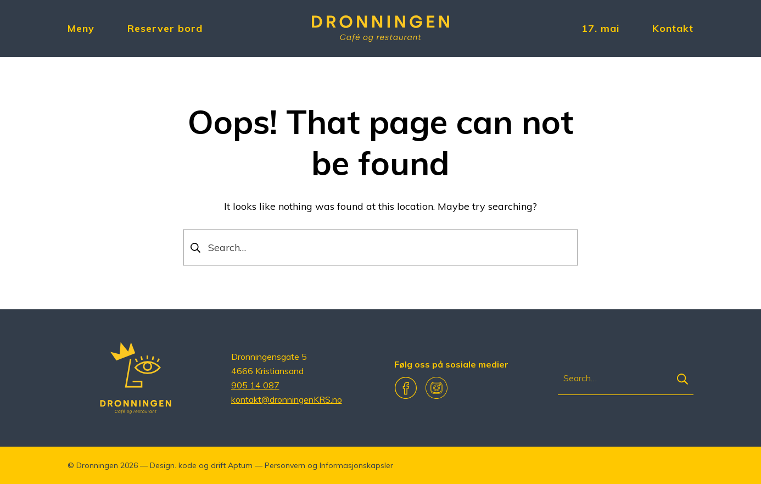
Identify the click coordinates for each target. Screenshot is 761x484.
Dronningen (97, 465)
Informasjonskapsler (356, 465)
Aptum (240, 465)
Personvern (285, 465)
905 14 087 (255, 385)
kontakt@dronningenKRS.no (286, 399)
